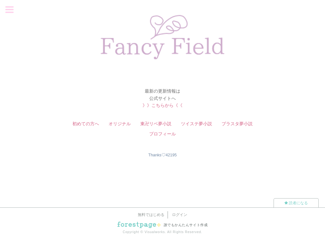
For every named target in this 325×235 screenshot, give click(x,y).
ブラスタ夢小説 (237, 123)
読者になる (296, 203)
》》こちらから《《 (162, 105)
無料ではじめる (151, 214)
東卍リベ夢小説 (155, 123)
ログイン (179, 214)
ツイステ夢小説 (196, 123)
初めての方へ (85, 123)
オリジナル (120, 123)
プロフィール (162, 133)
